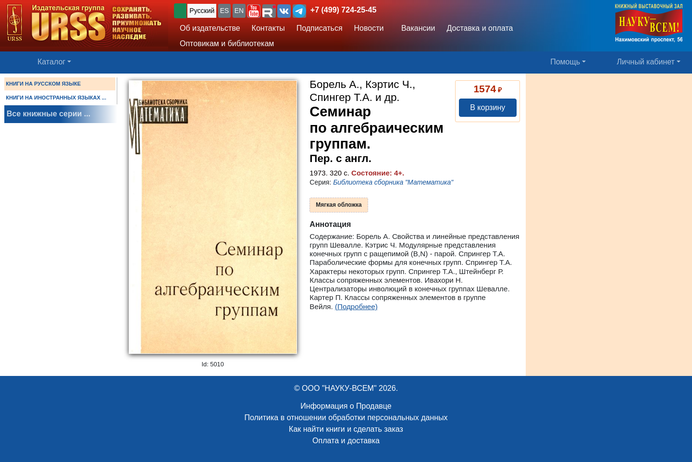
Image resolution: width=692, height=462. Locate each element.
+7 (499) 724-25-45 (343, 10)
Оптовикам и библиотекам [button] (227, 43)
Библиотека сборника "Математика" (393, 182)
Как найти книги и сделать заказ (346, 429)
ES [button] (224, 10)
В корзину (487, 107)
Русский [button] (201, 10)
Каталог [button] (51, 62)
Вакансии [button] (416, 28)
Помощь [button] (565, 62)
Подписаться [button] (320, 28)
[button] (253, 11)
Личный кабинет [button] (646, 62)
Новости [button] (369, 28)
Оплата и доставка (346, 441)
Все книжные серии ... (48, 114)
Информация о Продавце (345, 406)
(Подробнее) (356, 306)
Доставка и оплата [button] (479, 28)
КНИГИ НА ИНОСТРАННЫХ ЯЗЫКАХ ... (56, 97)
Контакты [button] (268, 28)
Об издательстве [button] (210, 28)
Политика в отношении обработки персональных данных (345, 417)
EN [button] (239, 10)
